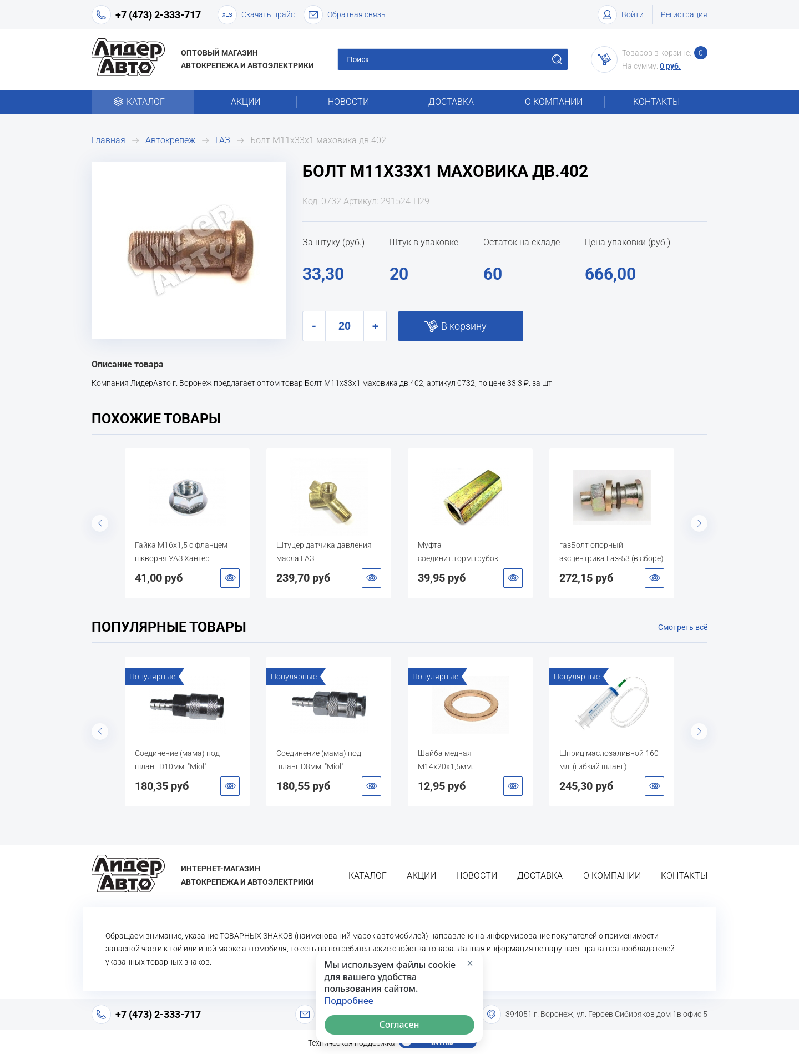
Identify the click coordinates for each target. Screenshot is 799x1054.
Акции (245, 102)
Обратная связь (345, 14)
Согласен (399, 1024)
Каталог (143, 102)
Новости (348, 102)
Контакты (656, 102)
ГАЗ (222, 140)
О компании (554, 102)
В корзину (464, 326)
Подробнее (349, 1001)
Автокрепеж (170, 140)
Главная (108, 140)
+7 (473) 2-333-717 (158, 15)
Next (699, 523)
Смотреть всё (682, 627)
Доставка (451, 102)
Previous (100, 523)
